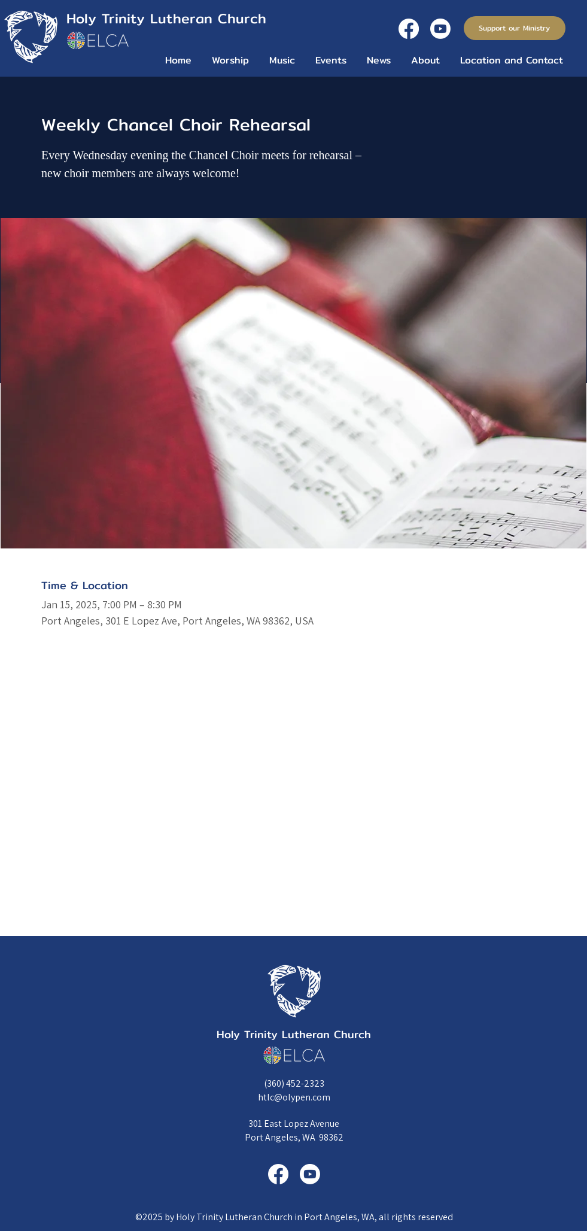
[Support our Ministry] (514, 28)
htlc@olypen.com (294, 1097)
